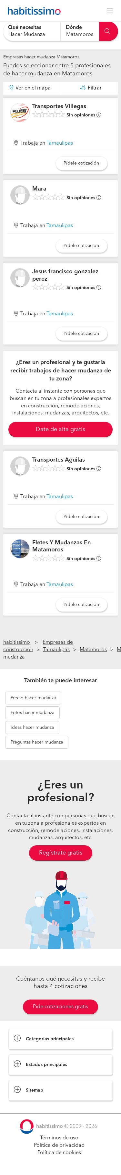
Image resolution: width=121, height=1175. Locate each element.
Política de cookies (59, 1152)
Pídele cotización (81, 163)
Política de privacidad (59, 1145)
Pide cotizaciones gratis (60, 1006)
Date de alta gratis (60, 429)
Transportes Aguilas (58, 460)
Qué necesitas (24, 27)
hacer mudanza (33, 698)
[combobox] (32, 31)
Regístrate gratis (60, 853)
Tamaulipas (59, 143)
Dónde (74, 27)
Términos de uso (59, 1138)
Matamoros (93, 649)
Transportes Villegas (59, 106)
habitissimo (16, 642)
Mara (39, 189)
